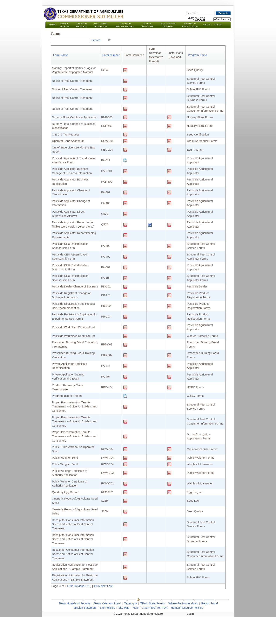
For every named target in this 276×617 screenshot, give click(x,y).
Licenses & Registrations (125, 25)
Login (190, 613)
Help (136, 607)
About (207, 24)
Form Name (60, 55)
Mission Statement (84, 607)
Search (223, 13)
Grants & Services (81, 25)
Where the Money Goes (183, 603)
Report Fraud (209, 603)
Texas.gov (130, 603)
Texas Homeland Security (75, 603)
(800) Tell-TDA (159, 607)
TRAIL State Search (152, 603)
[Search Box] (70, 40)
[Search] (200, 13)
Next (103, 586)
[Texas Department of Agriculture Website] (83, 13)
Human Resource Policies (187, 607)
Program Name (197, 55)
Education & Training (168, 25)
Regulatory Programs (101, 25)
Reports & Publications (190, 25)
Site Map (123, 607)
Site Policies (107, 607)
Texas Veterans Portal (107, 603)
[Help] (109, 39)
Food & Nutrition (147, 25)
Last (109, 586)
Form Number (111, 55)
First (70, 586)
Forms (218, 24)
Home (53, 24)
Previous (78, 586)
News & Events (64, 25)
